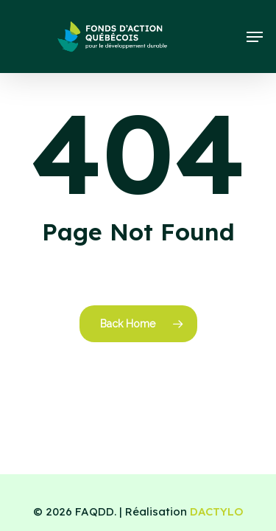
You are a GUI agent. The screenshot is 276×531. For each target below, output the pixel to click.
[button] (255, 37)
